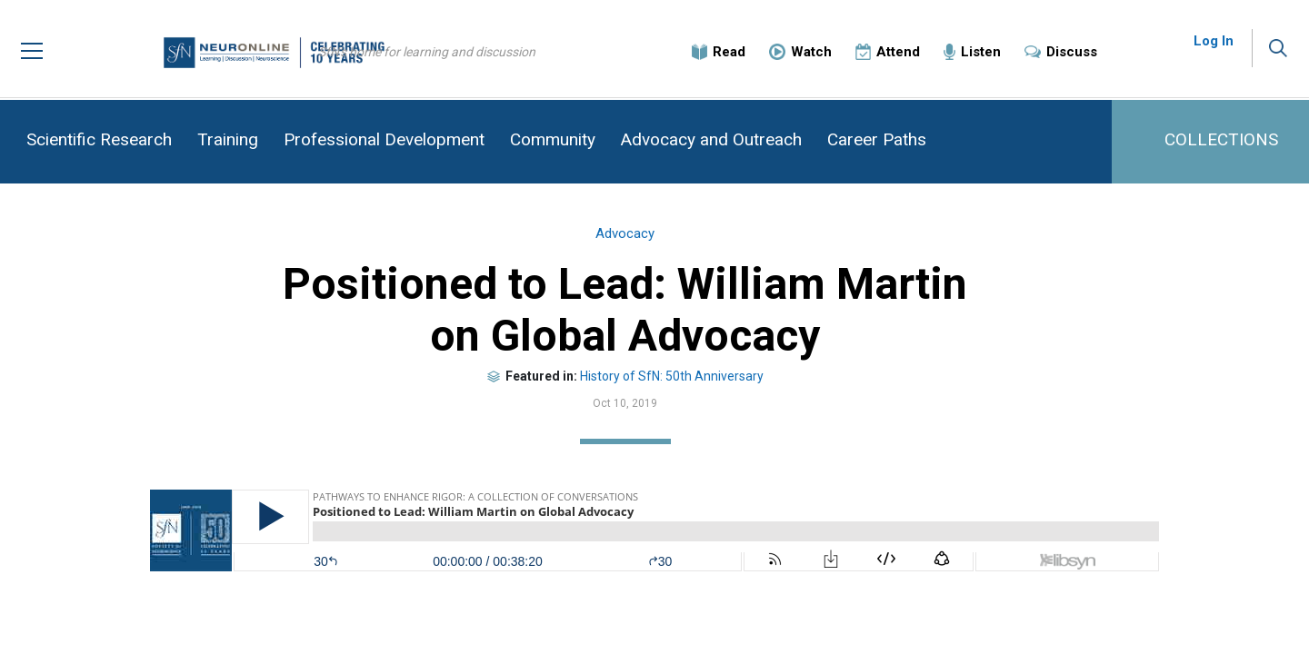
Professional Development (384, 139)
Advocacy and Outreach (711, 139)
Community (552, 139)
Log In (1214, 45)
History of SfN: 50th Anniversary (701, 380)
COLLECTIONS (1221, 139)
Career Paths (876, 139)
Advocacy (654, 239)
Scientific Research (99, 139)
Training (227, 139)
